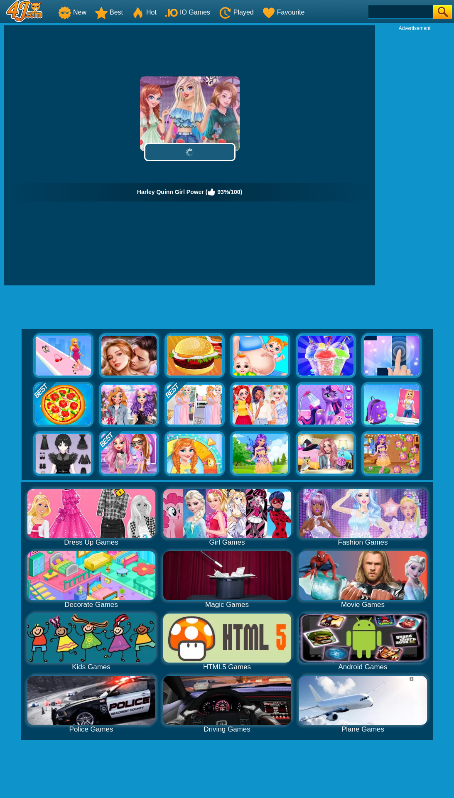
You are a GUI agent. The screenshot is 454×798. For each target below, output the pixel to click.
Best (109, 12)
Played (236, 12)
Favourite (283, 12)
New (72, 12)
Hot (144, 12)
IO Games (187, 12)
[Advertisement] (414, 156)
